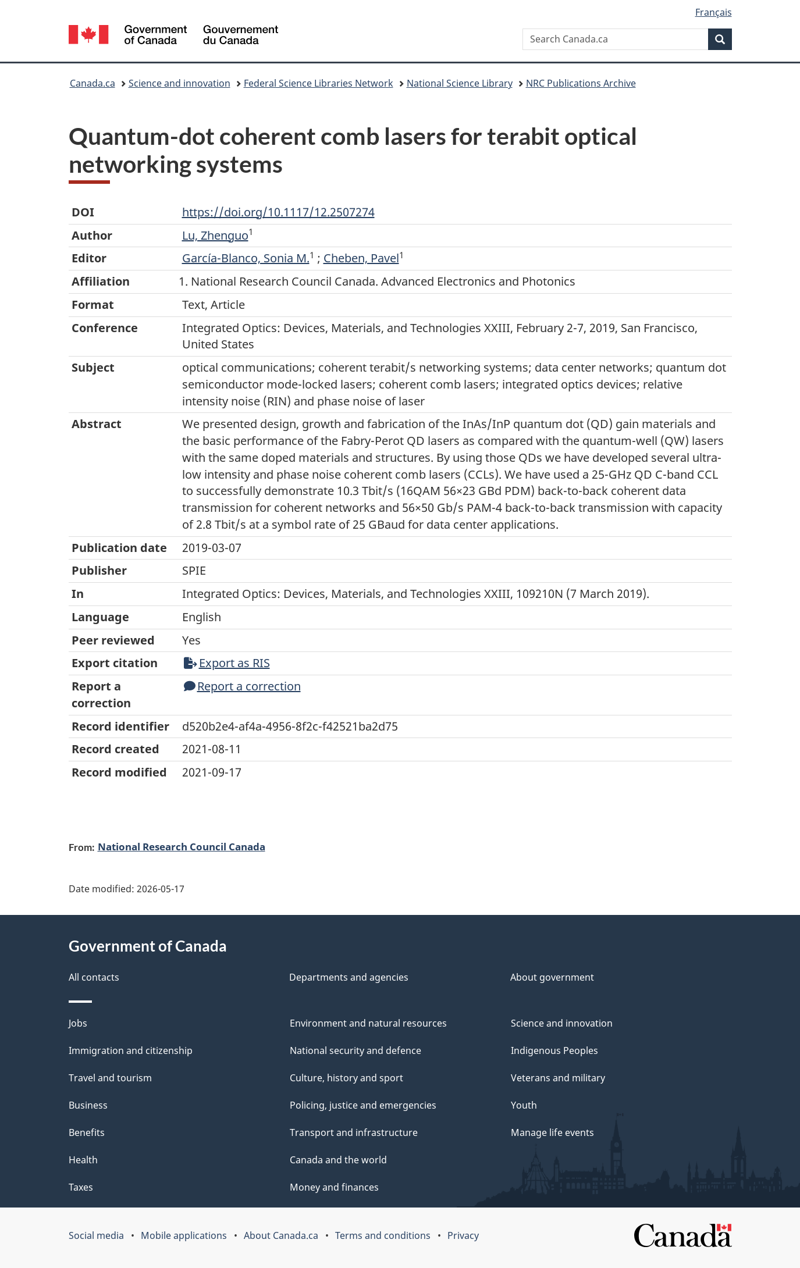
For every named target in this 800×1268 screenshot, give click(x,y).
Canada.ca (92, 83)
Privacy (463, 1235)
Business (88, 1105)
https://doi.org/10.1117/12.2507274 (278, 212)
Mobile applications (184, 1235)
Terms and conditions (383, 1235)
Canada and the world (338, 1159)
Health (83, 1159)
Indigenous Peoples (554, 1050)
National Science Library (460, 83)
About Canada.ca (281, 1235)
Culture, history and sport (346, 1077)
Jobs (78, 1023)
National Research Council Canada (181, 846)
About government (552, 977)
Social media (96, 1235)
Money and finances (334, 1187)
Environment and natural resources (368, 1023)
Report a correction (242, 686)
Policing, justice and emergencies (363, 1105)
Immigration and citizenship (131, 1050)
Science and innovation (179, 83)
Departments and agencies (348, 977)
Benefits (87, 1132)
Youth (524, 1105)
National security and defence (355, 1050)
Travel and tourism (110, 1077)
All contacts (94, 977)
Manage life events (552, 1132)
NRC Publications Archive (581, 83)
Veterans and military (558, 1077)
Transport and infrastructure (354, 1132)
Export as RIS (227, 663)
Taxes (81, 1187)
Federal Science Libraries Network (318, 83)
